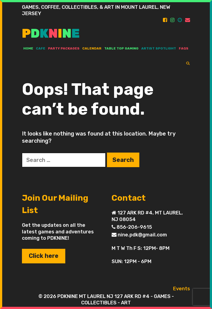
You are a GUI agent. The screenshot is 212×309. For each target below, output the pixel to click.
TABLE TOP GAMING (121, 48)
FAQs (183, 48)
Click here (43, 256)
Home (28, 48)
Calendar (91, 48)
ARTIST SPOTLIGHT (158, 48)
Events (181, 289)
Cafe (40, 48)
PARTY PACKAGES (64, 48)
